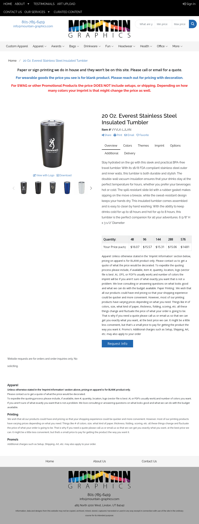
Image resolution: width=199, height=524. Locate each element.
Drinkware (92, 46)
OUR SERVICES (34, 12)
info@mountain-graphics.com (33, 26)
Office (162, 46)
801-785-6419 (33, 22)
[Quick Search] (145, 24)
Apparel (40, 46)
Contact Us (149, 461)
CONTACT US (12, 12)
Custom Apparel (17, 46)
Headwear (126, 46)
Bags (74, 46)
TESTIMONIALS (44, 4)
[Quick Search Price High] (180, 24)
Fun (109, 46)
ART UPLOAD (66, 4)
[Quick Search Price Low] (163, 24)
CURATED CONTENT (68, 12)
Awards (57, 46)
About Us (99, 461)
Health (146, 46)
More (177, 46)
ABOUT (20, 4)
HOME (7, 4)
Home (50, 461)
